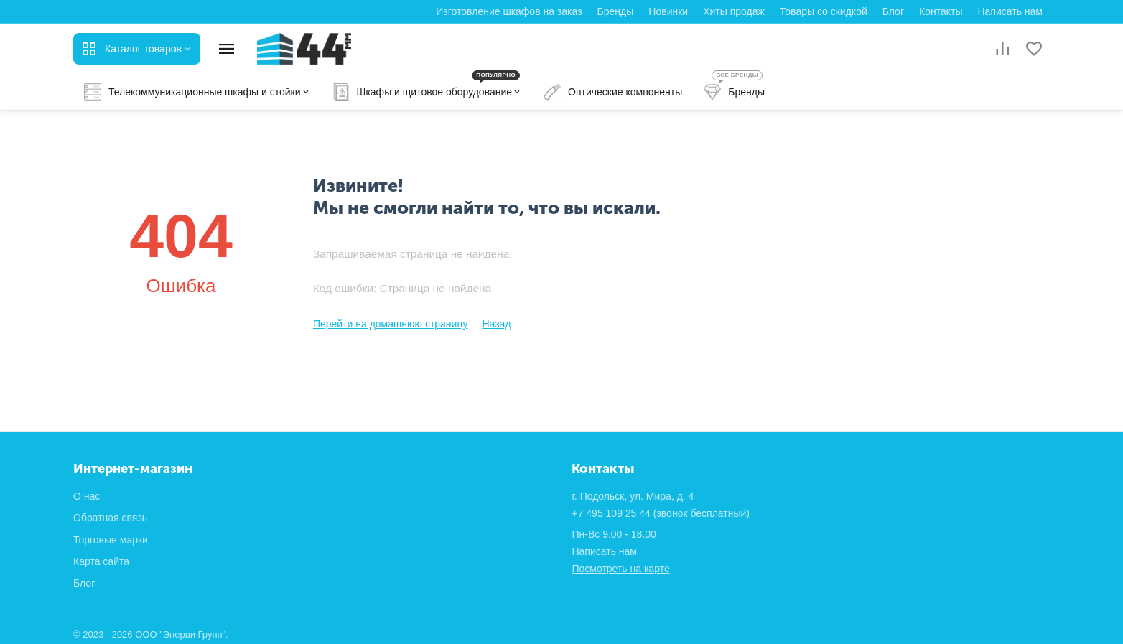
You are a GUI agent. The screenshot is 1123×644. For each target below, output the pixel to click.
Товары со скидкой (823, 11)
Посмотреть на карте (620, 568)
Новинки (668, 11)
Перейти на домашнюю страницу (390, 324)
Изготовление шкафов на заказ (509, 11)
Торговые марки (110, 540)
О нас (86, 496)
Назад (496, 324)
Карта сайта (101, 561)
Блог (893, 11)
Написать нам (1010, 11)
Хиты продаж (734, 11)
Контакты (940, 11)
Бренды (615, 11)
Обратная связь (110, 517)
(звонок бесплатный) (661, 513)
